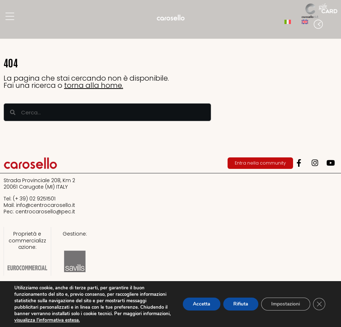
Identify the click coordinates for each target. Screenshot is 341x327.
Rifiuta (237, 303)
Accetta (196, 303)
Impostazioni (284, 303)
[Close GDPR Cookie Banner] (318, 304)
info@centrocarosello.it (45, 205)
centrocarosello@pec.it (45, 211)
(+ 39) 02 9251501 (34, 198)
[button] (333, 24)
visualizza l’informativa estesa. (95, 320)
